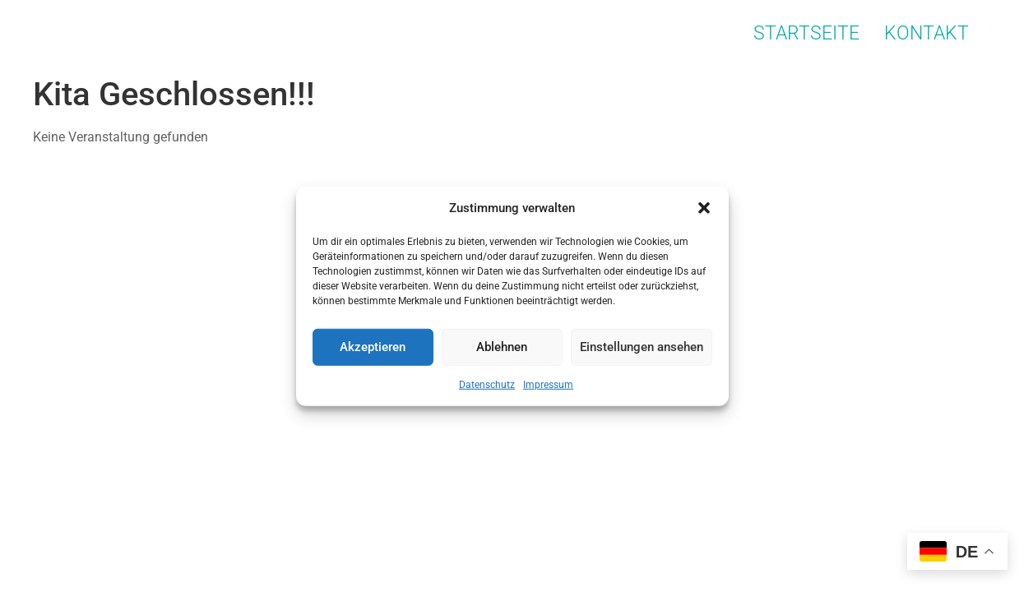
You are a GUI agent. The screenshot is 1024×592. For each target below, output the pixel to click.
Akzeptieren (372, 347)
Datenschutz (487, 384)
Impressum (548, 384)
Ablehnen (501, 347)
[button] (704, 208)
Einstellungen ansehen (641, 347)
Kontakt (926, 33)
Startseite (806, 33)
